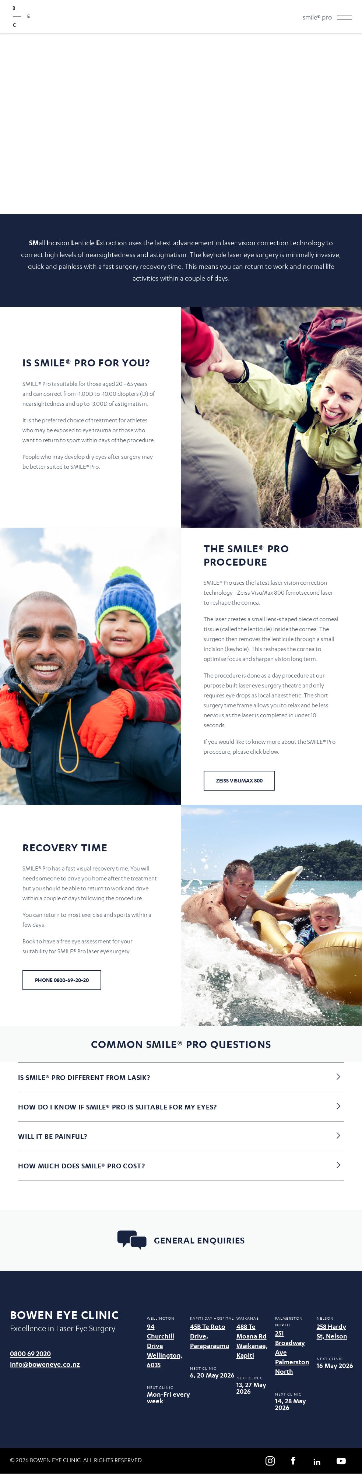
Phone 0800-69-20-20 (62, 980)
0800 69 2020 (30, 1353)
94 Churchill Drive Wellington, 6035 (165, 1346)
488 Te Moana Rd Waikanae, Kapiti (252, 1341)
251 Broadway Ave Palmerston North (292, 1352)
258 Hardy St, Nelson (332, 1331)
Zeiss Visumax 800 (239, 780)
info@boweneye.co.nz (45, 1364)
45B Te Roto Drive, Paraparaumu (209, 1336)
